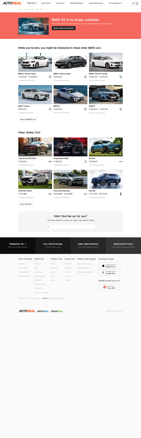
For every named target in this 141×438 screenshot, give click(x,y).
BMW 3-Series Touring (98, 74)
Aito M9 (92, 191)
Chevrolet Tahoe (25, 191)
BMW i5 (92, 106)
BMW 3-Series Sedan (62, 74)
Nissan (53, 272)
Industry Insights (24, 276)
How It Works (22, 268)
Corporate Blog (23, 272)
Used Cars (61, 3)
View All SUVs (26, 204)
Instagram (68, 268)
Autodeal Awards (83, 268)
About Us (21, 264)
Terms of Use (22, 298)
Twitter (67, 276)
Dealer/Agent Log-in (84, 264)
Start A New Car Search (64, 28)
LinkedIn (67, 280)
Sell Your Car (38, 288)
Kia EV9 (92, 158)
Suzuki (53, 280)
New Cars (32, 3)
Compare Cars (39, 284)
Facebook (68, 264)
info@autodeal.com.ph (57, 298)
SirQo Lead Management (85, 272)
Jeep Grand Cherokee (27, 158)
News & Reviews (77, 3)
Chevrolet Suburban (62, 191)
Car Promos (46, 3)
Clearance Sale (39, 276)
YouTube (68, 272)
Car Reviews (38, 272)
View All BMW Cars (28, 119)
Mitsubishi (54, 268)
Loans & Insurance (97, 3)
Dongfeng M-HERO (61, 158)
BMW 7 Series (24, 106)
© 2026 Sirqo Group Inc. (114, 311)
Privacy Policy (35, 298)
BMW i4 (57, 106)
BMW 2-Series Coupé (27, 74)
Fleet (36, 268)
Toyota (53, 264)
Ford (52, 276)
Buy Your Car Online (41, 292)
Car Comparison (116, 3)
